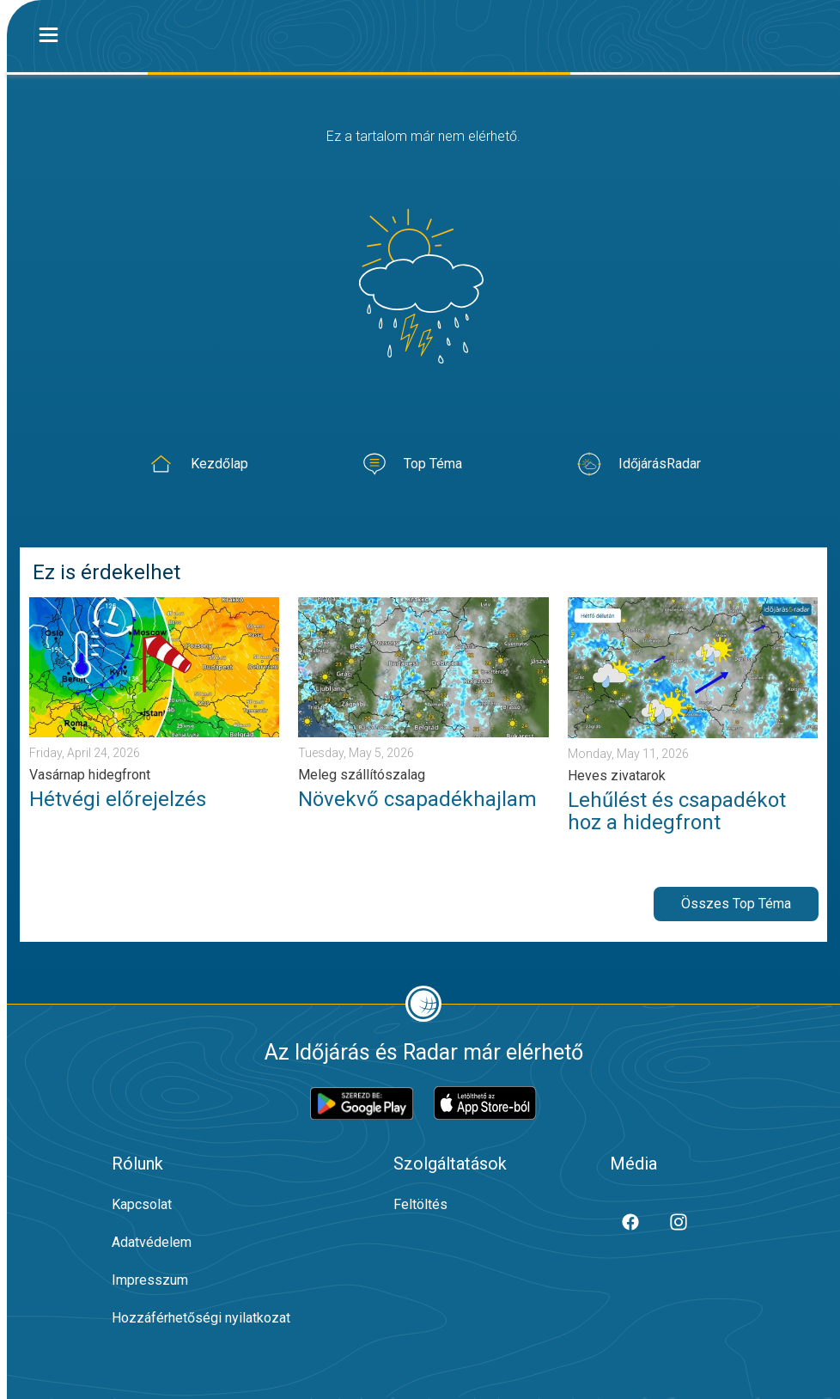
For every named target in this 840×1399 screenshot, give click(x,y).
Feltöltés (420, 1204)
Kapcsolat (142, 1204)
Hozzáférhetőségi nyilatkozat (201, 1318)
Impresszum (150, 1280)
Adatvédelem (152, 1242)
